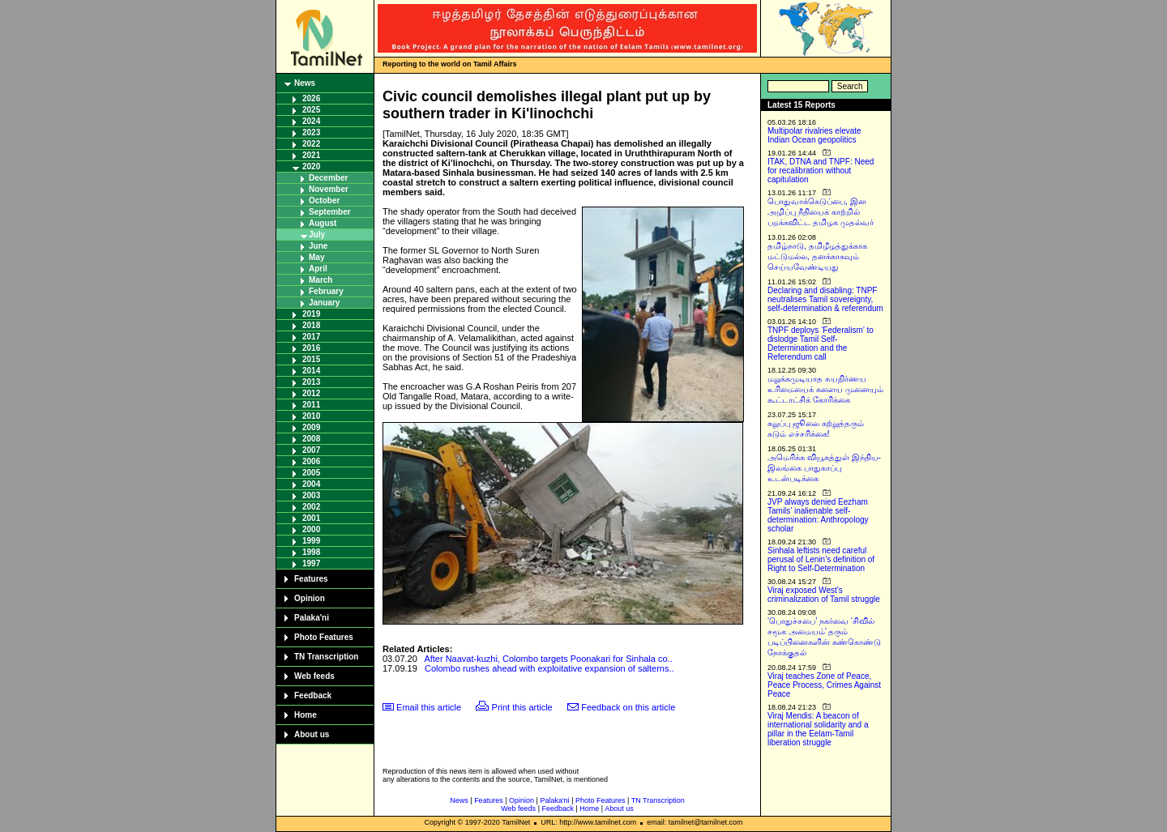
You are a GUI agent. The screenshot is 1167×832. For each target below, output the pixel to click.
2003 (311, 495)
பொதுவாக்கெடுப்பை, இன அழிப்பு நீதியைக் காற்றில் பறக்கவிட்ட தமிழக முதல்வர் (820, 212)
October (324, 200)
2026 (311, 98)
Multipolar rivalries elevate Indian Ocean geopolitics (814, 135)
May (316, 257)
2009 (311, 427)
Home (305, 714)
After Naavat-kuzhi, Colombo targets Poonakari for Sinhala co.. (548, 658)
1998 (311, 552)
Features (311, 578)
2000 (311, 529)
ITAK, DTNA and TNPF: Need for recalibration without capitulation (820, 170)
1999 (311, 540)
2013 (311, 382)
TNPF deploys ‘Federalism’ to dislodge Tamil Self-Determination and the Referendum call (820, 343)
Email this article (428, 707)
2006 (311, 461)
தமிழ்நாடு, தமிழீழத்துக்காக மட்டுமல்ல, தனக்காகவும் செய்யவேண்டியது (817, 256)
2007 (311, 450)
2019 (311, 313)
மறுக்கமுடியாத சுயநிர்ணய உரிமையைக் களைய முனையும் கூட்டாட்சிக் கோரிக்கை (825, 389)
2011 (311, 404)
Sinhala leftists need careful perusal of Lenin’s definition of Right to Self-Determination (820, 559)
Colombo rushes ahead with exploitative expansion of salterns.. (549, 668)
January (324, 302)
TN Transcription (326, 656)
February (326, 291)
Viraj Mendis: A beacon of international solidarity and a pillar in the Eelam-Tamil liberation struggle (818, 729)
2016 (311, 347)
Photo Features (323, 637)
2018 (311, 325)
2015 (311, 359)
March (320, 279)
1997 (311, 563)
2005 (311, 472)
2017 (311, 336)
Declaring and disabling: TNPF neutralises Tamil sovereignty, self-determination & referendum (825, 299)
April (318, 268)
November (328, 189)
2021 (311, 155)
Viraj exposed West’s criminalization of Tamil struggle (823, 595)
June (318, 245)
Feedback (312, 695)
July (317, 234)
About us (311, 734)
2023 (311, 132)
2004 (311, 484)
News (304, 83)
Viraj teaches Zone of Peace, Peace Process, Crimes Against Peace (824, 685)
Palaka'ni (311, 617)
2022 (311, 143)
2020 (311, 166)
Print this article (522, 707)
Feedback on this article (628, 707)
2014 (311, 370)
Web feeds (314, 676)
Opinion (309, 598)
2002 (311, 506)
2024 (311, 121)
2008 (311, 438)
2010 (311, 416)
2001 (311, 518)
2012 (311, 393)
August (322, 223)
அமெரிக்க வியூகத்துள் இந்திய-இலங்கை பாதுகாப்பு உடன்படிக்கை (824, 468)
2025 (311, 109)
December (328, 177)
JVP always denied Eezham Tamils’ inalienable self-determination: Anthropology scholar (818, 515)
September (330, 211)
